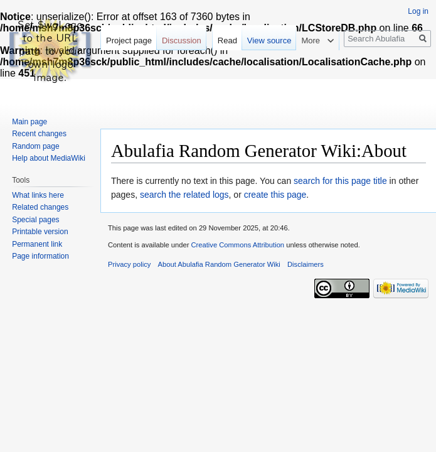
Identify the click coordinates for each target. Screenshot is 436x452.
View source (269, 40)
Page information (40, 256)
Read (227, 40)
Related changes (40, 207)
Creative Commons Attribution (237, 245)
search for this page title (340, 181)
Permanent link (37, 244)
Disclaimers (305, 264)
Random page (35, 146)
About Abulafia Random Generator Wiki (219, 264)
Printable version (40, 231)
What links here (38, 195)
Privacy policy (129, 264)
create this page (275, 195)
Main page (29, 121)
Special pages (35, 219)
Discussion (181, 40)
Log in (418, 11)
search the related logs (184, 195)
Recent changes (39, 133)
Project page (129, 40)
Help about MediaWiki (48, 158)
